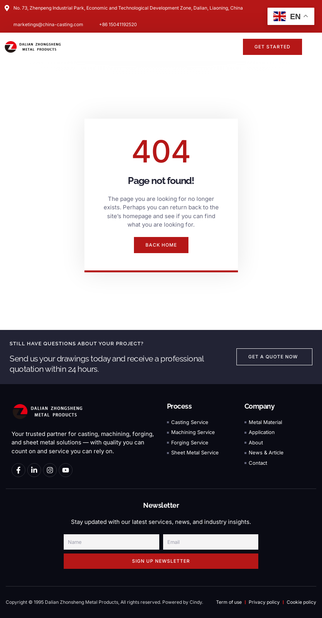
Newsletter (161, 505)
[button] (232, 47)
